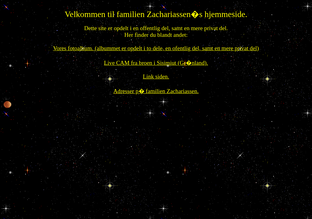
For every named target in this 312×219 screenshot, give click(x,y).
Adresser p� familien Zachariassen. (156, 91)
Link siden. (156, 76)
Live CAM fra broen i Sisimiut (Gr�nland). (156, 63)
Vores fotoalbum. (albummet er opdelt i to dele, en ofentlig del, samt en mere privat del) (156, 48)
